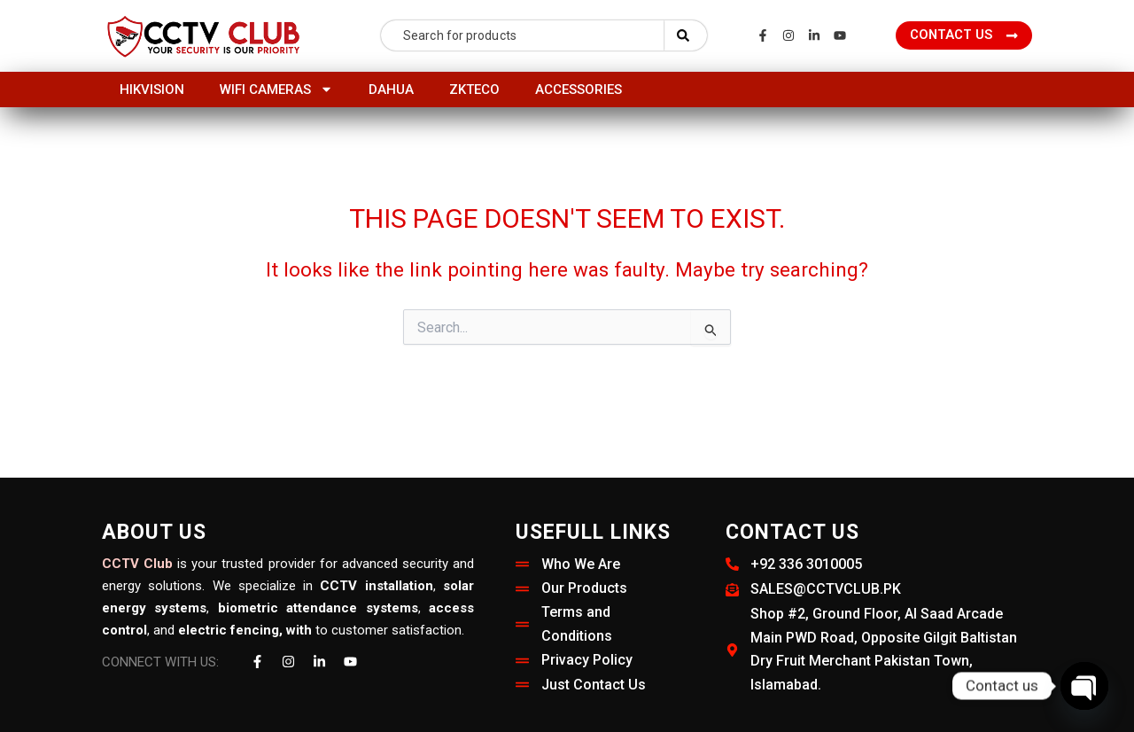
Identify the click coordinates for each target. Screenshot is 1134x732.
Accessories (578, 89)
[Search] (685, 35)
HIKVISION (152, 89)
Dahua (391, 89)
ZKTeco (474, 89)
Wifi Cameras (276, 89)
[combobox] (522, 35)
